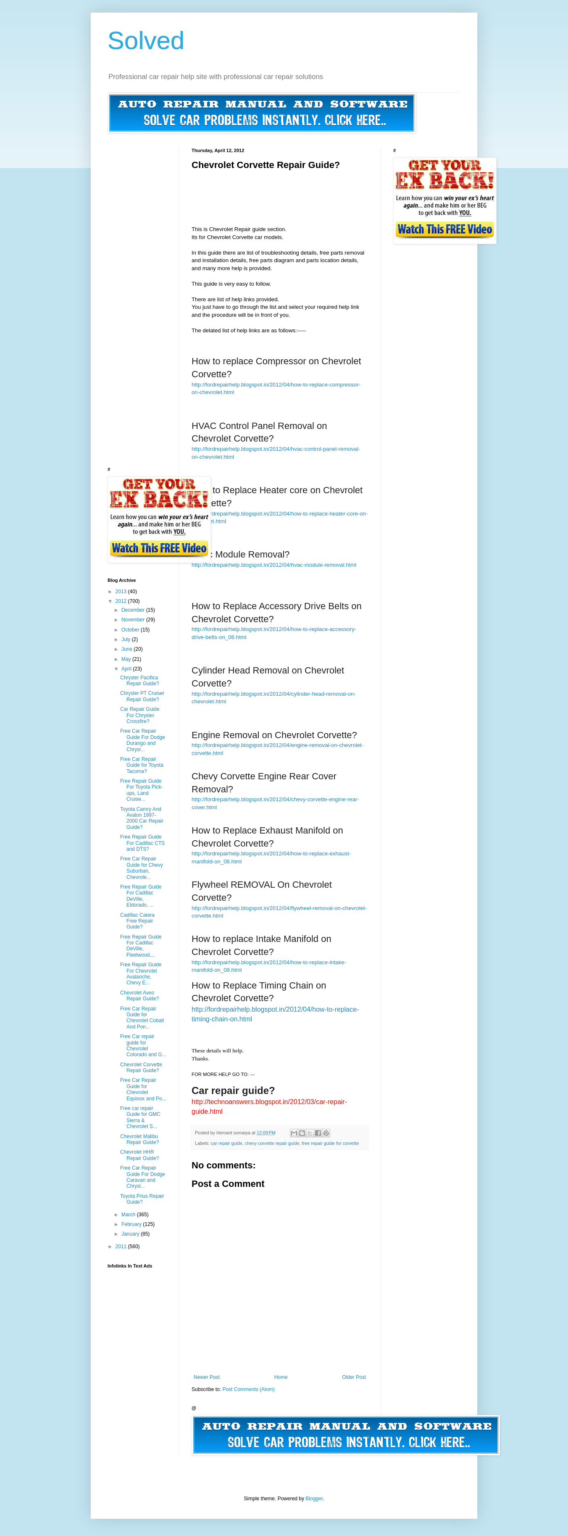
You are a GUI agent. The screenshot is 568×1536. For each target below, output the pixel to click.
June (127, 649)
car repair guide (226, 1143)
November (133, 620)
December (133, 610)
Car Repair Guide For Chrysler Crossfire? (139, 715)
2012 (122, 601)
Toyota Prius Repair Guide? (142, 1199)
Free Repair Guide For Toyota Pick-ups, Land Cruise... (141, 790)
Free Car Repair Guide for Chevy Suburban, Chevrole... (141, 868)
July (126, 639)
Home (281, 1377)
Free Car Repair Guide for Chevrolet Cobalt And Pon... (142, 1018)
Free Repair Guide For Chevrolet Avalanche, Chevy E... (141, 974)
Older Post (354, 1377)
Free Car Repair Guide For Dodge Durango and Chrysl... (142, 740)
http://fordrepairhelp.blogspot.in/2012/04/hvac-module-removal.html (274, 565)
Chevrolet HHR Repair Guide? (139, 1155)
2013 (122, 591)
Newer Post (207, 1377)
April (127, 669)
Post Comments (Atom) (248, 1389)
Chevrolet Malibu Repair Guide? (139, 1139)
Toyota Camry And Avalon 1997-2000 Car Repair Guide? (141, 818)
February (132, 1224)
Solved (146, 40)
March (129, 1215)
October (131, 630)
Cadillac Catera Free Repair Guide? (137, 921)
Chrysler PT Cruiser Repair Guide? (142, 696)
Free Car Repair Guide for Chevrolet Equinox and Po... (143, 1089)
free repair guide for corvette (330, 1143)
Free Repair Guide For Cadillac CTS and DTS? (142, 843)
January (131, 1234)
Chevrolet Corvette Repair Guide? (141, 1067)
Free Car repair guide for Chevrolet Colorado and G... (143, 1045)
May (126, 659)
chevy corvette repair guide (272, 1143)
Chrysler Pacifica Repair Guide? (139, 680)
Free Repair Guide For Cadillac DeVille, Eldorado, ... (141, 896)
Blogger (314, 1499)
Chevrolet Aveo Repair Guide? (139, 996)
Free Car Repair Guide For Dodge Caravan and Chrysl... (142, 1177)
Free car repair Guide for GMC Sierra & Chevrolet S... (140, 1117)
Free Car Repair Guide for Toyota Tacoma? (141, 765)
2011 (122, 1246)
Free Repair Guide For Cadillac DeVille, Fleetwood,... (141, 946)
